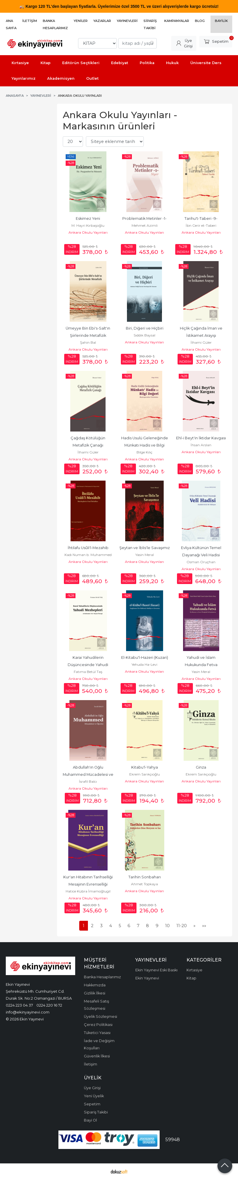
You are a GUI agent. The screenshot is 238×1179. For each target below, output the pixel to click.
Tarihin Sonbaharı (144, 877)
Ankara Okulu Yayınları (88, 232)
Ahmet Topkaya (144, 884)
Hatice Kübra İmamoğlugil (88, 891)
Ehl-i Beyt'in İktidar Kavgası (201, 438)
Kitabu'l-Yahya (144, 767)
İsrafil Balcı (88, 781)
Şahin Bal (88, 342)
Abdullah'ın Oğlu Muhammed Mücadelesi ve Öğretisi (88, 774)
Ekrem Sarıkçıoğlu (144, 774)
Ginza (201, 767)
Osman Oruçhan (201, 562)
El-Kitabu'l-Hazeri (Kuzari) (144, 657)
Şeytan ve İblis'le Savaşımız (144, 548)
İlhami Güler (201, 342)
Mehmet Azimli (145, 225)
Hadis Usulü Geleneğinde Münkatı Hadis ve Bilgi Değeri (145, 445)
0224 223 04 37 (19, 1005)
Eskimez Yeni (88, 218)
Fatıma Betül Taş (88, 672)
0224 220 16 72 (49, 1005)
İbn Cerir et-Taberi (201, 225)
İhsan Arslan (201, 445)
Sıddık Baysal (144, 335)
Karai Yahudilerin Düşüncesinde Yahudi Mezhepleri (88, 664)
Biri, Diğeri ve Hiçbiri (144, 328)
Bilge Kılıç (144, 452)
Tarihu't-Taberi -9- (201, 218)
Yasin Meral (144, 555)
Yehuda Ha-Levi (144, 664)
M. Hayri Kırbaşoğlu (87, 225)
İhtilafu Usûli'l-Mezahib (88, 548)
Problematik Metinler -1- (144, 218)
